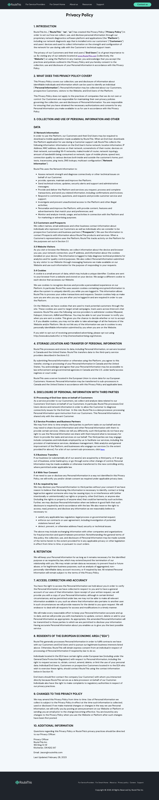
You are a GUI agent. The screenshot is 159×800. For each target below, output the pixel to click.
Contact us (142, 5)
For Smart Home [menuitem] (92, 783)
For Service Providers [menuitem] (73, 783)
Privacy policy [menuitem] (118, 783)
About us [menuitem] (105, 783)
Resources (90, 5)
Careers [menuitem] (130, 783)
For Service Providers (38, 5)
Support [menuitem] (140, 783)
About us (77, 5)
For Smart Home (60, 5)
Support (103, 5)
